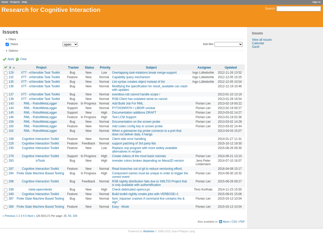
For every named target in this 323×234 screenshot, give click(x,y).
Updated (231, 67)
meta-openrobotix (40, 189)
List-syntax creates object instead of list (138, 81)
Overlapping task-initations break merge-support (144, 72)
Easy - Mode (120, 206)
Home (5, 2)
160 (11, 126)
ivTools (40, 160)
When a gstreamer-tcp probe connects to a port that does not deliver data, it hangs (146, 132)
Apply (11, 58)
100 (75, 215)
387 (11, 198)
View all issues (262, 39)
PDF (242, 221)
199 (11, 139)
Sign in (316, 2)
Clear (23, 58)
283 (11, 160)
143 (11, 103)
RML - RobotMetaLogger (40, 103)
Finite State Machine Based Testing (40, 173)
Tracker (73, 67)
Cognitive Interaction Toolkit (40, 139)
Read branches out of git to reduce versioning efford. (147, 169)
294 (11, 173)
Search (270, 8)
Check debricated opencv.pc (131, 189)
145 (11, 112)
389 (11, 206)
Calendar (258, 43)
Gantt (255, 47)
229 (11, 143)
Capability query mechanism (131, 77)
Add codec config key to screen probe (137, 126)
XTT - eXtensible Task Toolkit (40, 72)
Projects (15, 2)
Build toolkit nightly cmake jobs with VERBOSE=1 (145, 194)
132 (11, 77)
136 (11, 86)
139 (11, 99)
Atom (226, 221)
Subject (151, 67)
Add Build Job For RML (127, 103)
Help (24, 2)
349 (11, 194)
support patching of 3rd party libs (134, 143)
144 (11, 108)
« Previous (9, 215)
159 (11, 121)
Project (41, 67)
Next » (31, 215)
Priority (105, 67)
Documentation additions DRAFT (134, 112)
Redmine (148, 231)
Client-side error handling (129, 139)
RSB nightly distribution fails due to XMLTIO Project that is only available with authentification (149, 183)
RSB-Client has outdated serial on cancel (139, 99)
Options (13, 50)
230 (11, 148)
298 (11, 181)
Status (14, 44)
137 (11, 94)
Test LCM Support (124, 117)
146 (11, 117)
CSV (234, 221)
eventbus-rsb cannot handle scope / (136, 94)
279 (11, 156)
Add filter (208, 44)
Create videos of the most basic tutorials (139, 156)
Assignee (204, 67)
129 (11, 72)
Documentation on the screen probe (136, 121)
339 (11, 189)
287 (11, 169)
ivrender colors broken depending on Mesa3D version (148, 160)
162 (11, 131)
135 (11, 81)
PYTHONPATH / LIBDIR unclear (133, 108)
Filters (12, 39)
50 (69, 215)
